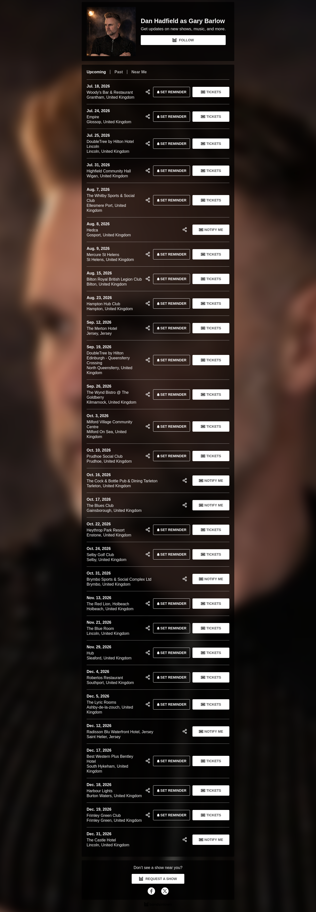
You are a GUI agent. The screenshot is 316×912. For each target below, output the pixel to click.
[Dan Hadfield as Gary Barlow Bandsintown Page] (114, 31)
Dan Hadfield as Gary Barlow (183, 21)
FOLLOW (183, 40)
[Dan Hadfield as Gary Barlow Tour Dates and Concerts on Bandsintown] (158, 905)
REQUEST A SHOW (158, 879)
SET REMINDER (171, 92)
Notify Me (211, 230)
